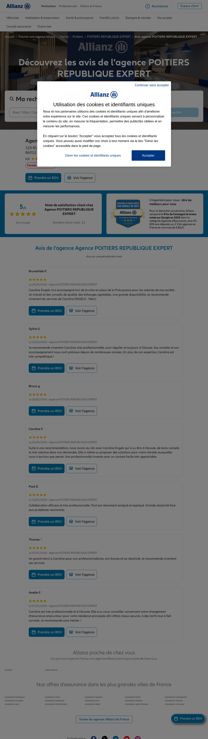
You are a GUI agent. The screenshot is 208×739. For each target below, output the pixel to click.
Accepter (148, 155)
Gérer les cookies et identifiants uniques (93, 155)
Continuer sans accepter (152, 85)
